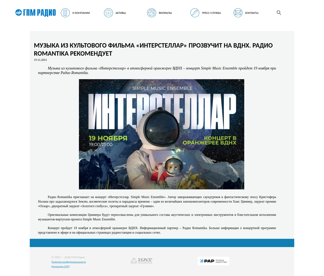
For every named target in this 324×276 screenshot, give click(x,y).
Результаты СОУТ (60, 266)
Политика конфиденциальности (68, 261)
